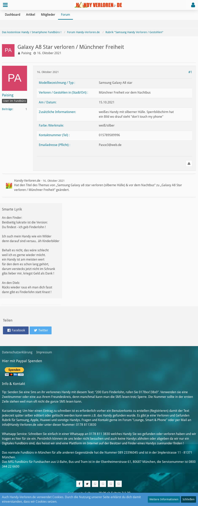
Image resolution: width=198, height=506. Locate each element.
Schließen (188, 499)
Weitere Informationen (163, 499)
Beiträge (7, 109)
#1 (190, 72)
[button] (5, 5)
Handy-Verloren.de (27, 180)
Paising (26, 53)
